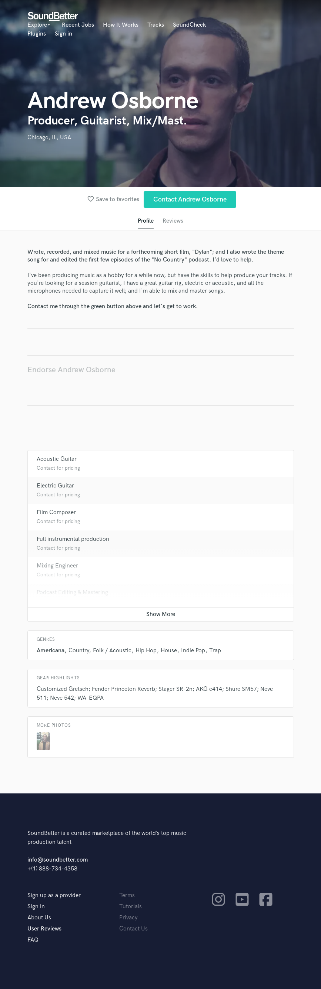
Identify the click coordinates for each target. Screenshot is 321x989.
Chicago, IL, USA (49, 137)
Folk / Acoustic (112, 650)
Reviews (173, 220)
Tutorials (130, 906)
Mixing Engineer (57, 565)
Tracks (155, 25)
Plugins (36, 33)
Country (78, 650)
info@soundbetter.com (57, 859)
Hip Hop (146, 650)
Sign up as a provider (54, 895)
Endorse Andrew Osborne (71, 369)
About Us (39, 917)
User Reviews (44, 928)
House (169, 650)
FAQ (33, 939)
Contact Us (133, 928)
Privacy (128, 917)
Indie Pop (193, 650)
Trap (215, 650)
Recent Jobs (78, 25)
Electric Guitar (55, 485)
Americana (50, 650)
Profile (146, 220)
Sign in (63, 33)
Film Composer (56, 512)
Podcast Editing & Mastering (72, 592)
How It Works (120, 25)
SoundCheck (189, 25)
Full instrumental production (73, 539)
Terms (127, 895)
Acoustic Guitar (57, 459)
